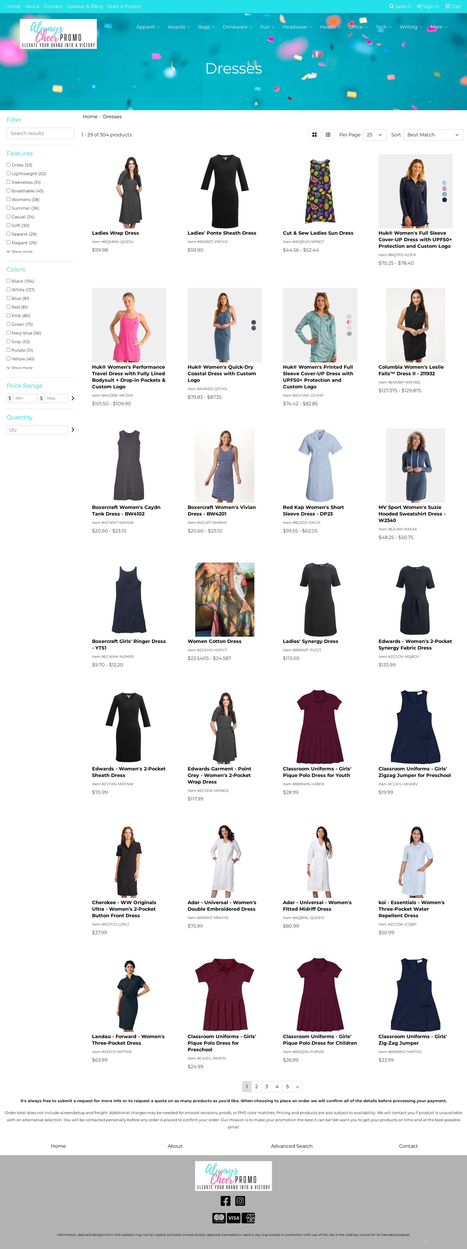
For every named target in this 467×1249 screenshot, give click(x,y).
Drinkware (238, 27)
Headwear (297, 27)
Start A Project (124, 6)
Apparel (148, 27)
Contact (53, 6)
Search (400, 6)
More (439, 27)
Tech (384, 27)
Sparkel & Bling (85, 6)
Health (330, 27)
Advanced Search (292, 1146)
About (32, 6)
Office (358, 27)
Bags (206, 27)
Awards (179, 27)
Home (13, 6)
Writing (411, 27)
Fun (267, 27)
